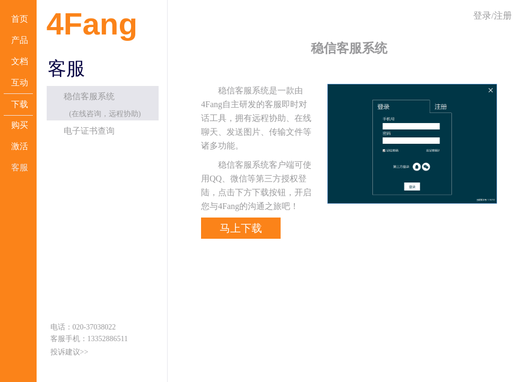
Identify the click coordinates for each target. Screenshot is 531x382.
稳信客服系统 (89, 96)
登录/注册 (492, 16)
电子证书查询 (89, 130)
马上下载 (241, 228)
